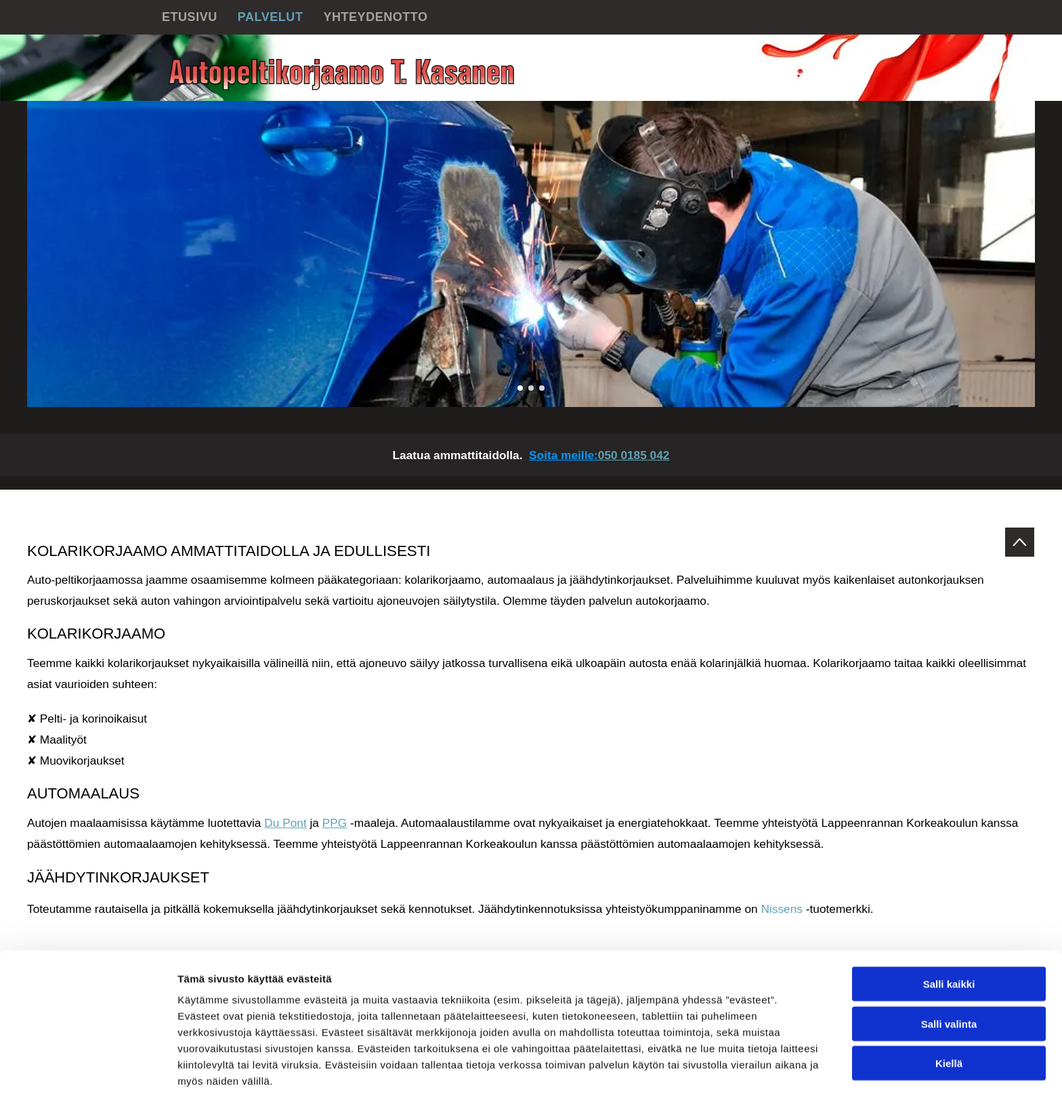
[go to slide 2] (531, 388)
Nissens (782, 909)
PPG (334, 823)
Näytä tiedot (724, 1085)
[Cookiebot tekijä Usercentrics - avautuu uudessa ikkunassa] (87, 1085)
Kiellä (948, 1023)
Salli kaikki (949, 944)
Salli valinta (949, 984)
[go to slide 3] (542, 388)
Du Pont (285, 823)
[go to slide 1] (520, 388)
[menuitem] (190, 17)
